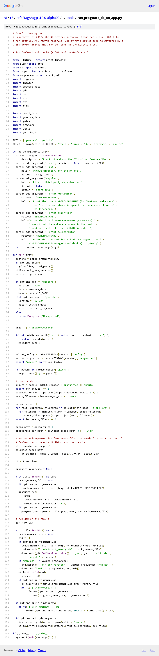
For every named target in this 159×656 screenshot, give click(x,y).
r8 (5, 17)
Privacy (32, 650)
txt (144, 650)
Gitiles (21, 650)
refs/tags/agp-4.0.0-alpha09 (37, 17)
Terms (42, 650)
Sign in (151, 5)
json (152, 650)
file (78, 26)
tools (70, 17)
